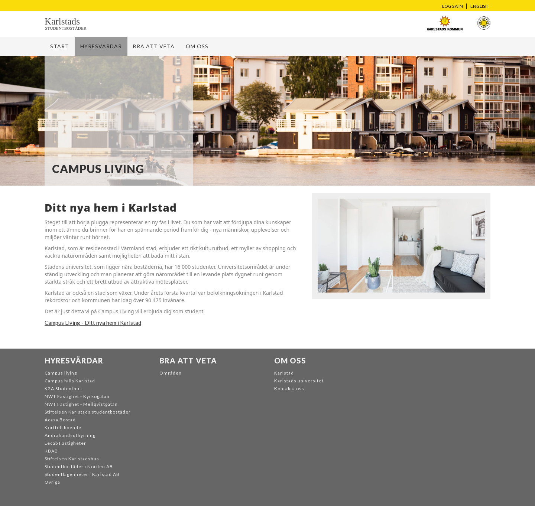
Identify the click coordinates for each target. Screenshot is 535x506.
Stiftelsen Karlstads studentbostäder (88, 412)
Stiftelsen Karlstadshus (72, 458)
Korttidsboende (63, 427)
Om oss (197, 46)
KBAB (51, 451)
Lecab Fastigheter (65, 443)
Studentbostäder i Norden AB (79, 466)
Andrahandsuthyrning (70, 435)
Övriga (52, 482)
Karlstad (284, 373)
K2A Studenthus (63, 388)
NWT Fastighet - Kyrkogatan (77, 396)
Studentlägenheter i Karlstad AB (82, 474)
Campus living (61, 373)
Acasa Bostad (60, 419)
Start (59, 46)
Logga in (452, 6)
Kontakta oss (289, 388)
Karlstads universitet (299, 380)
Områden (170, 373)
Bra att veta (154, 46)
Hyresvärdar (101, 46)
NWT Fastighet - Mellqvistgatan (81, 404)
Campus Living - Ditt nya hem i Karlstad (93, 322)
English (479, 6)
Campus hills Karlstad (70, 380)
